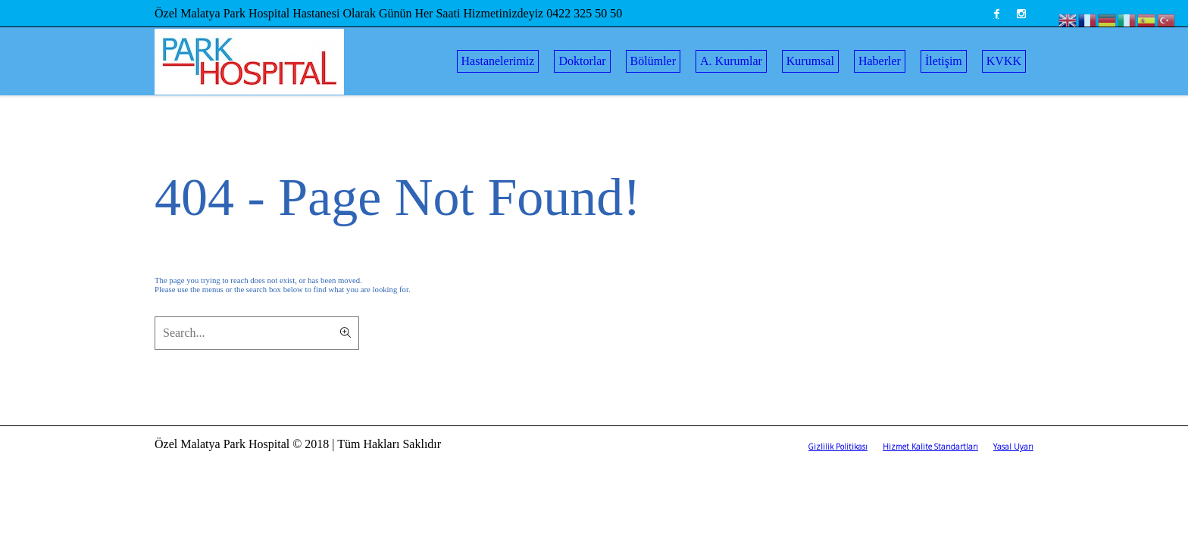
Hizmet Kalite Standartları (930, 446)
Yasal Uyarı (1013, 446)
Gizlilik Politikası (838, 446)
